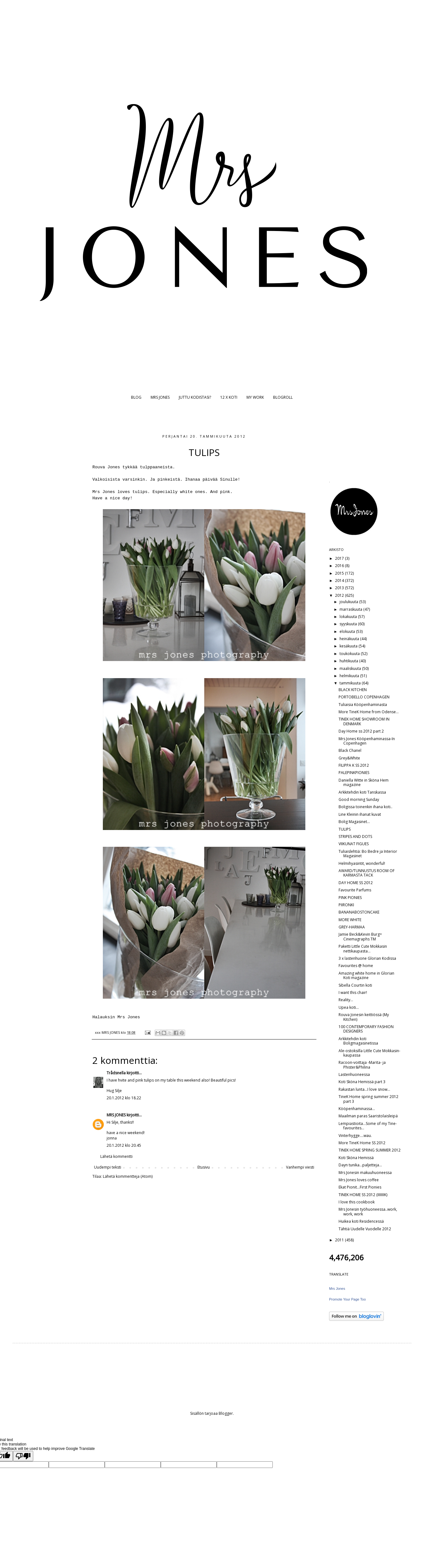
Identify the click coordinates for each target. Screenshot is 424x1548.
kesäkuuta (349, 646)
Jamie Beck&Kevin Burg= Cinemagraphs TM (360, 936)
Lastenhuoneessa (354, 1074)
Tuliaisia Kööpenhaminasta (363, 704)
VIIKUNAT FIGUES (354, 843)
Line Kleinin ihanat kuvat (360, 814)
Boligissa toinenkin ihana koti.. (365, 806)
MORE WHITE (350, 919)
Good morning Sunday (359, 799)
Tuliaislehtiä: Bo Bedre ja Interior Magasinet (368, 853)
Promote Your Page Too (347, 1299)
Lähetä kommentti (116, 1156)
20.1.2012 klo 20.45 (124, 1145)
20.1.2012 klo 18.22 (124, 1098)
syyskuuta (349, 624)
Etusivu (203, 1167)
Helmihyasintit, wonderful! (362, 863)
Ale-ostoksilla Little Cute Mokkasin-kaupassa (369, 1053)
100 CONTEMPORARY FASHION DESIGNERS (366, 1029)
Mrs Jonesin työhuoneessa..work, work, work (368, 1211)
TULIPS (345, 829)
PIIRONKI (346, 905)
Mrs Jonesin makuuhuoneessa (365, 1172)
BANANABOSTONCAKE (359, 912)
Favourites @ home (356, 965)
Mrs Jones (337, 1288)
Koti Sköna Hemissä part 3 (362, 1081)
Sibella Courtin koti (355, 985)
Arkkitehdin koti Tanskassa (362, 792)
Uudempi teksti (107, 1167)
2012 (340, 595)
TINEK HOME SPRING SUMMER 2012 (370, 1150)
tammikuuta (351, 683)
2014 (340, 580)
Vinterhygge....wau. (355, 1135)
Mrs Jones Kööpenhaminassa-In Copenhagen (367, 741)
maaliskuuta (351, 668)
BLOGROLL (283, 397)
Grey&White (349, 758)
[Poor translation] (23, 1456)
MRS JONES (160, 397)
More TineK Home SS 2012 (362, 1142)
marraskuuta (351, 609)
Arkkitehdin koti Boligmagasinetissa (358, 1041)
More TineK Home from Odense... (369, 712)
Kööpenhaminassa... (357, 1108)
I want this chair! (353, 992)
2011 (340, 1240)
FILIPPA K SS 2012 (354, 765)
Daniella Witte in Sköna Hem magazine (364, 782)
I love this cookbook (357, 1202)
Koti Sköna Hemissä (356, 1157)
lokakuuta (349, 616)
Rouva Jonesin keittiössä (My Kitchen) (364, 1017)
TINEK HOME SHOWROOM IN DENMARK (364, 721)
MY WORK (255, 397)
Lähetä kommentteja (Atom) (128, 1176)
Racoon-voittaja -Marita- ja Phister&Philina (362, 1065)
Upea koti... (349, 1007)
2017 (340, 558)
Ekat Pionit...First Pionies (360, 1187)
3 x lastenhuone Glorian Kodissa (367, 958)
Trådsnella (116, 1073)
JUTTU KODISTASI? (195, 397)
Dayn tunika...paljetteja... (360, 1165)
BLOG (136, 397)
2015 (340, 573)
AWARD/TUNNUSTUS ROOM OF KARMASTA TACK (367, 873)
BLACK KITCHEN (353, 689)
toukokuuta (350, 653)
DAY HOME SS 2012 (356, 882)
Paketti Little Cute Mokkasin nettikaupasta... (363, 948)
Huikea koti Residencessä (361, 1221)
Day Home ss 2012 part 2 (361, 731)
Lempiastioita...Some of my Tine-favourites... (368, 1126)
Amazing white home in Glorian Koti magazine (366, 975)
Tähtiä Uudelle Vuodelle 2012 (365, 1229)
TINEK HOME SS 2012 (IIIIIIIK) (363, 1194)
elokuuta (348, 631)
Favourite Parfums (355, 890)
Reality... (346, 999)
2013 (340, 587)
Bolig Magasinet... (354, 821)
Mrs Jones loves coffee (359, 1180)
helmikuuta (350, 675)
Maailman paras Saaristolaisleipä (368, 1116)
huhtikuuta (349, 661)
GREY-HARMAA (352, 927)
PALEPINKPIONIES (354, 772)
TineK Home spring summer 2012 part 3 (368, 1099)
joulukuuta (349, 601)
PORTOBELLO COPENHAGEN (364, 697)
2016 (340, 565)
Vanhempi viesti (300, 1167)
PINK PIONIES (350, 897)
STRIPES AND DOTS (355, 836)
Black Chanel (350, 750)
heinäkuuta (350, 638)
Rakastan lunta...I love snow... (364, 1089)
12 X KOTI (228, 397)
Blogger (226, 1413)
